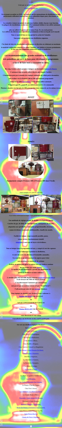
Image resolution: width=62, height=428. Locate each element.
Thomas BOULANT (26, 309)
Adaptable (19, 242)
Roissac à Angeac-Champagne (30, 404)
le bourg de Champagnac (31, 372)
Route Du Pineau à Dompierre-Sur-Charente (31, 407)
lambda (39, 267)
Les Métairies (30, 379)
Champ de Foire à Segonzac (31, 417)
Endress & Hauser (50, 69)
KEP (38, 192)
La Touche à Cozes (31, 369)
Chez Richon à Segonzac (31, 353)
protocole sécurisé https (46, 277)
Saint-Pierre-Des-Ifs (30, 414)
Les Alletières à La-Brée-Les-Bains (31, 392)
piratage (37, 289)
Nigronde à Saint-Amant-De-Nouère (30, 398)
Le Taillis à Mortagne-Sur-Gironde (31, 382)
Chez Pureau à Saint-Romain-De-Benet (30, 350)
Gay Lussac (26, 82)
